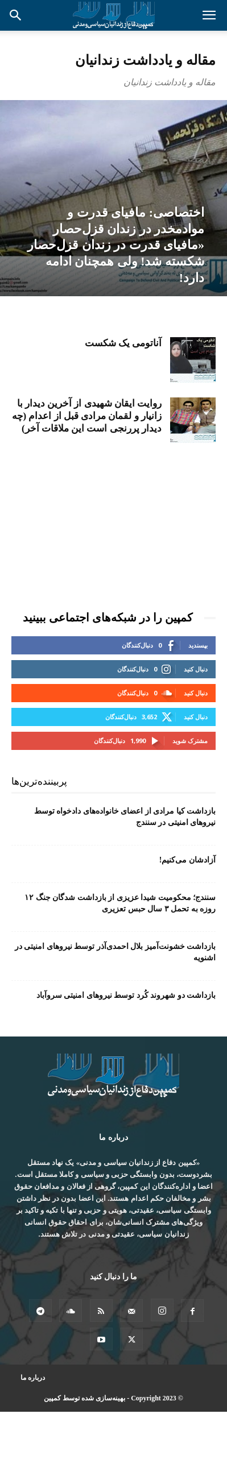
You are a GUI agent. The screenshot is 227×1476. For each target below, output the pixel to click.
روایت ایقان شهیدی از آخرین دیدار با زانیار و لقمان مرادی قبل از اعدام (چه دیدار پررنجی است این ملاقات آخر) (87, 416)
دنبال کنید (196, 669)
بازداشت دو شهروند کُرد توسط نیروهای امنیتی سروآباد (126, 995)
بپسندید (198, 645)
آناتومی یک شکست (123, 343)
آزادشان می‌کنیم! (187, 860)
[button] (209, 15)
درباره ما (32, 1378)
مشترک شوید (190, 740)
